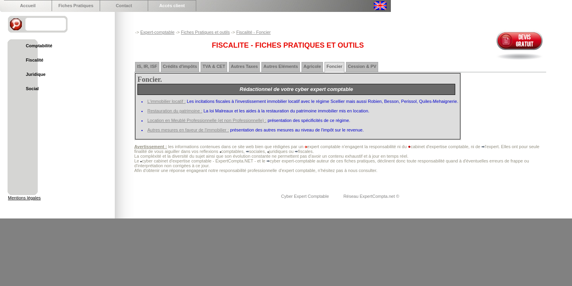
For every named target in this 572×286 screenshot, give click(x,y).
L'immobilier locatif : (166, 101)
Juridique (36, 74)
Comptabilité (39, 45)
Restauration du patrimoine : (174, 110)
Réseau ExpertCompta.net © (371, 196)
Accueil (27, 5)
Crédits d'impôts (180, 66)
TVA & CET (214, 66)
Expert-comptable (157, 32)
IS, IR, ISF (147, 66)
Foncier (334, 66)
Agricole (312, 66)
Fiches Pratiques (75, 5)
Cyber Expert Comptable (305, 196)
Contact (124, 5)
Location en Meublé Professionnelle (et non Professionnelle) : (207, 120)
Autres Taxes (244, 66)
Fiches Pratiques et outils (205, 32)
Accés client (172, 5)
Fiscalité (34, 60)
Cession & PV (362, 66)
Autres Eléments (280, 66)
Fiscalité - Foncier (253, 32)
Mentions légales (24, 197)
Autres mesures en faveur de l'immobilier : (188, 130)
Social (32, 88)
